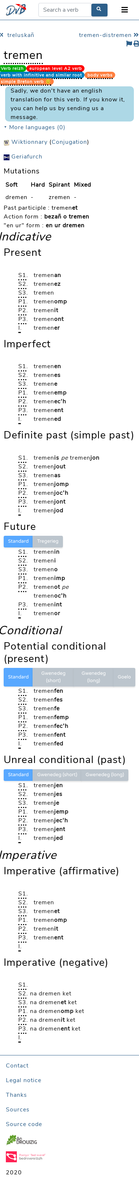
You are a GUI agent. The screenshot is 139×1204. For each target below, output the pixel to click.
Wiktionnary (26, 142)
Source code (24, 1124)
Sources (18, 1110)
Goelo (124, 677)
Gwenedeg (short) (53, 677)
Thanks (16, 1095)
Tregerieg (48, 541)
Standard (18, 541)
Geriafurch (23, 157)
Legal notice (23, 1080)
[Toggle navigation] (124, 10)
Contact (17, 1066)
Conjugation (69, 142)
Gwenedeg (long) (94, 677)
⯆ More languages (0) (34, 127)
